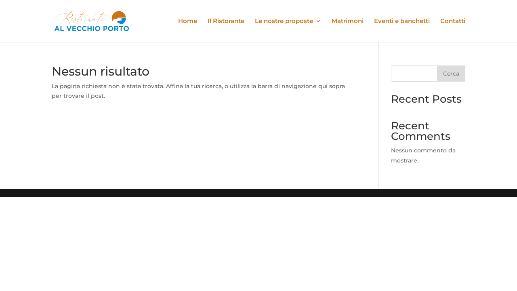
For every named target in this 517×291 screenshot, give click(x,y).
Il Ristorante (226, 21)
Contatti (452, 21)
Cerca (451, 73)
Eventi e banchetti (402, 21)
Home (187, 21)
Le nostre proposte (284, 21)
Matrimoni (348, 21)
